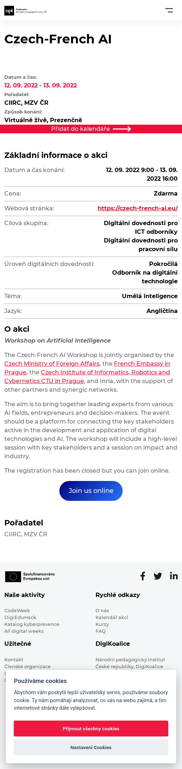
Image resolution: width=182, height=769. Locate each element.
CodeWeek (17, 610)
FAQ (101, 631)
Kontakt (13, 659)
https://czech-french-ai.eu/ (138, 208)
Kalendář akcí (112, 617)
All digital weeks (23, 631)
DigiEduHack (20, 617)
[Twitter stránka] (160, 576)
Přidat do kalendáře (91, 128)
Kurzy (102, 624)
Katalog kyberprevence (31, 624)
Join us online (91, 491)
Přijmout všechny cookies (91, 728)
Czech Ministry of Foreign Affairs (52, 363)
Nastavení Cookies (91, 747)
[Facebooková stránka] (145, 576)
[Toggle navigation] (169, 10)
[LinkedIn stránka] (174, 576)
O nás (102, 610)
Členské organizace (27, 666)
